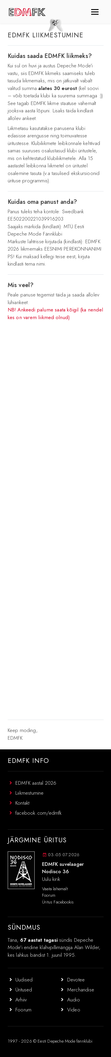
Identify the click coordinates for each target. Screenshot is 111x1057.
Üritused (23, 989)
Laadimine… (56, 520)
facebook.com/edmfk (38, 812)
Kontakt (22, 802)
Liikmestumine (29, 792)
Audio (73, 999)
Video (73, 1009)
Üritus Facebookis (58, 902)
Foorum (48, 895)
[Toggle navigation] (94, 12)
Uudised (24, 979)
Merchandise (80, 989)
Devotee (76, 979)
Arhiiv (21, 999)
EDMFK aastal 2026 (35, 782)
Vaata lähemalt (55, 889)
